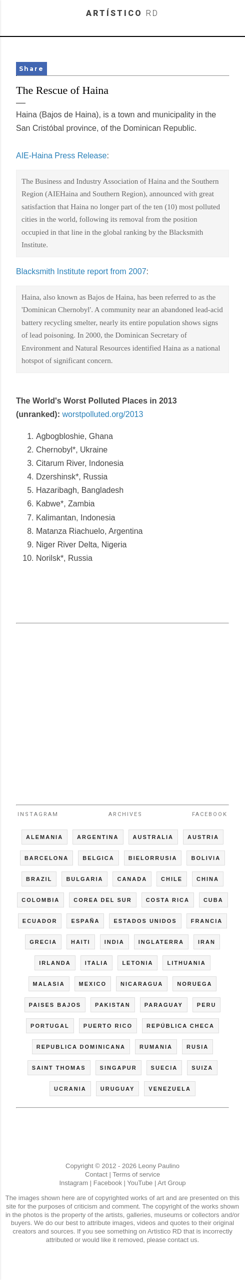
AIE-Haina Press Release (61, 155)
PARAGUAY (163, 1005)
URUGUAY (117, 1089)
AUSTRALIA (153, 837)
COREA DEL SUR (103, 900)
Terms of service (136, 1174)
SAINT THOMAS (59, 1068)
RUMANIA (156, 1047)
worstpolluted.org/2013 (102, 414)
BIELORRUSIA (153, 858)
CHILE (171, 879)
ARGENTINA (97, 837)
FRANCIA (207, 921)
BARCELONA (46, 858)
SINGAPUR (118, 1068)
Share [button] (31, 68)
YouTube (139, 1183)
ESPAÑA (85, 921)
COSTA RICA (168, 900)
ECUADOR (40, 921)
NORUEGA (194, 984)
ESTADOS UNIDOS (145, 921)
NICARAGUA (141, 984)
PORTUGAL (50, 1026)
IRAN (207, 942)
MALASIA (49, 984)
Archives (125, 814)
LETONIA (137, 963)
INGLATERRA (161, 942)
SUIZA (202, 1068)
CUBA (214, 900)
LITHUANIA (186, 963)
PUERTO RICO (108, 1026)
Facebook (210, 814)
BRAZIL (39, 879)
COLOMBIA (41, 900)
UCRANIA (70, 1089)
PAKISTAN (112, 1005)
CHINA (207, 879)
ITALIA (96, 963)
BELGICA (98, 858)
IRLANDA (55, 963)
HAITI (80, 942)
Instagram (38, 814)
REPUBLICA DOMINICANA (81, 1047)
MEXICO (92, 984)
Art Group (172, 1183)
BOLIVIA (205, 858)
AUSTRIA (203, 837)
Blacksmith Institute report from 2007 (81, 271)
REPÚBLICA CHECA (180, 1026)
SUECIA (164, 1068)
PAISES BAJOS (55, 1005)
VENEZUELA (169, 1089)
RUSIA (197, 1047)
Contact (96, 1174)
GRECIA (43, 942)
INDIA (114, 942)
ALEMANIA (44, 837)
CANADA (132, 879)
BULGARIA (84, 879)
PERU (206, 1005)
